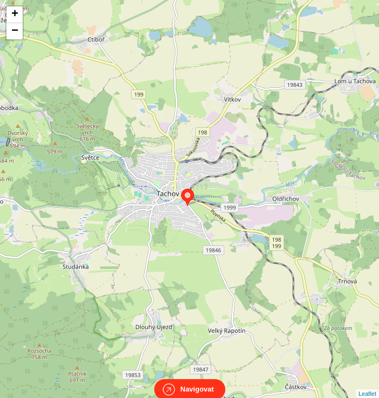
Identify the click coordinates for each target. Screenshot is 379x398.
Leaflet (367, 384)
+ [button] (14, 14)
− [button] (14, 31)
